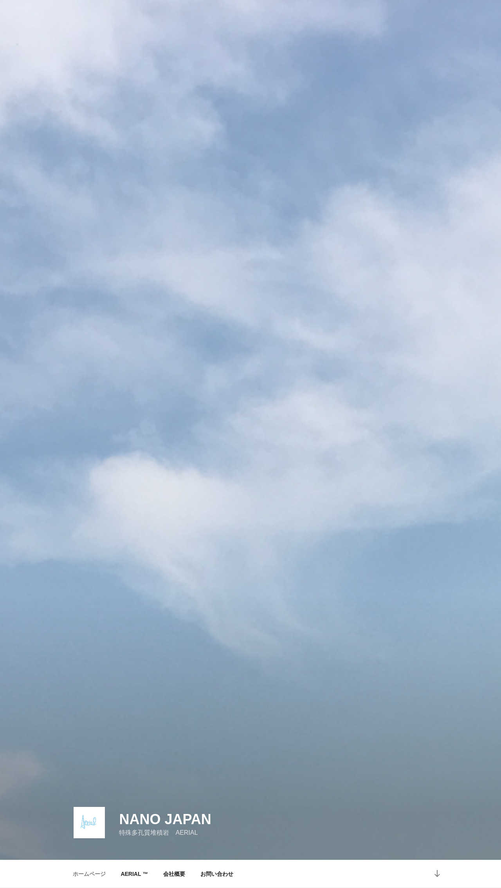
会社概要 (174, 874)
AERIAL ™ (134, 874)
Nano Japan (165, 819)
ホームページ (89, 874)
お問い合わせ (216, 874)
